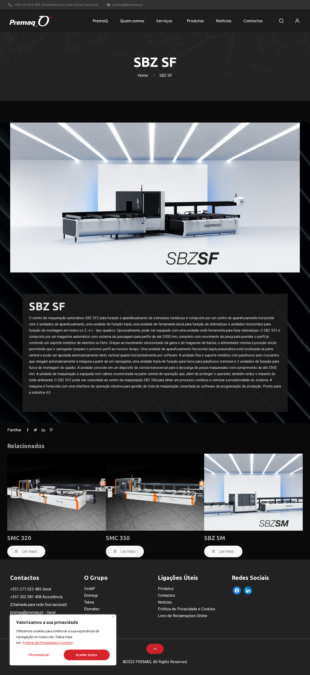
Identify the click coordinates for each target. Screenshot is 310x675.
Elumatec (92, 609)
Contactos (166, 595)
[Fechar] (113, 617)
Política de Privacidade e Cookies (48, 643)
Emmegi (91, 595)
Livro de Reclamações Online (182, 615)
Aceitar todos (86, 655)
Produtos (166, 588)
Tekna (89, 602)
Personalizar (39, 655)
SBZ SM (214, 538)
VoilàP (89, 588)
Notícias (165, 602)
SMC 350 (118, 538)
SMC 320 (19, 538)
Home (143, 75)
